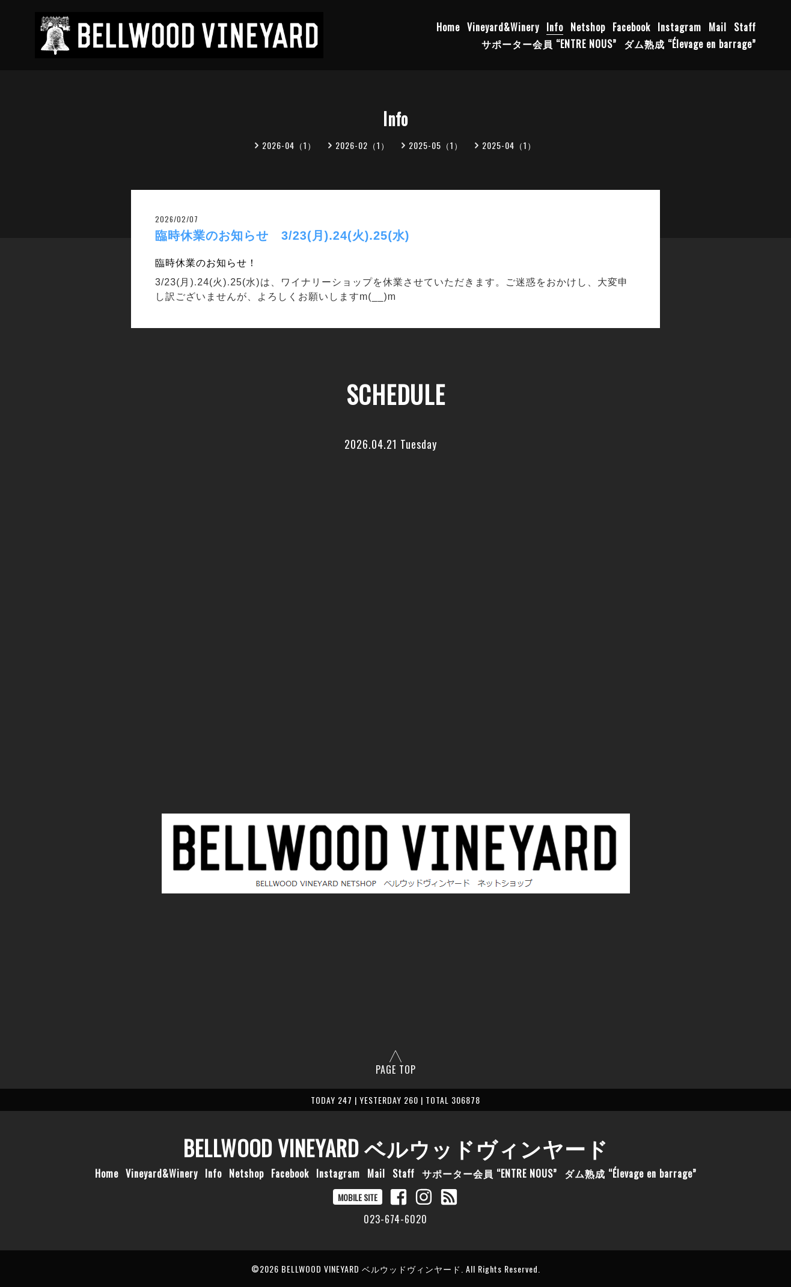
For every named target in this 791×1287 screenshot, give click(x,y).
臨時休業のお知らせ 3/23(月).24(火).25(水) (282, 235)
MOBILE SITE (357, 1197)
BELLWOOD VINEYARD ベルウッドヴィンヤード (395, 1147)
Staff (745, 27)
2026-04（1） (289, 145)
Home (448, 27)
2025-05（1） (436, 145)
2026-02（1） (362, 145)
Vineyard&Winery (503, 27)
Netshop (587, 27)
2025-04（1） (509, 145)
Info (554, 27)
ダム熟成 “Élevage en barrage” (690, 44)
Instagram (679, 27)
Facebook (631, 27)
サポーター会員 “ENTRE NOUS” (549, 44)
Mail (718, 27)
